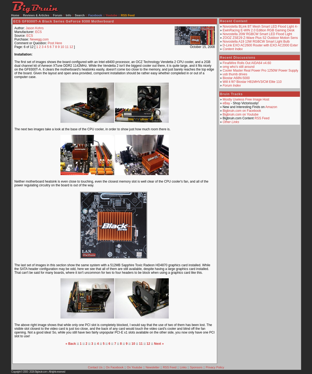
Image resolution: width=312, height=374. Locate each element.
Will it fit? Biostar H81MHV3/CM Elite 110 (252, 82)
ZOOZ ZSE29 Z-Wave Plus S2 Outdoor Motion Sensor (262, 38)
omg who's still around (238, 67)
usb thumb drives (235, 74)
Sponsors (196, 367)
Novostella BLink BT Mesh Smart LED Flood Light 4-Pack (264, 26)
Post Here (55, 43)
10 (62, 47)
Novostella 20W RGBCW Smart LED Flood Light (257, 34)
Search (80, 15)
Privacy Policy (215, 367)
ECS (38, 32)
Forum (57, 15)
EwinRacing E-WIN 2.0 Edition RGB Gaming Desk (259, 30)
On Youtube (134, 367)
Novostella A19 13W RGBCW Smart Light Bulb (256, 41)
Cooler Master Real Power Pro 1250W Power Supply (260, 70)
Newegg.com (39, 39)
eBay (226, 103)
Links (183, 367)
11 (67, 47)
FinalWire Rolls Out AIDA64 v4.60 (247, 63)
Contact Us (95, 367)
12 (71, 47)
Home (15, 15)
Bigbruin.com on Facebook (242, 111)
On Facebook (115, 367)
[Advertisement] (115, 354)
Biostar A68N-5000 (236, 78)
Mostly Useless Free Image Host (246, 99)
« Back (71, 344)
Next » (159, 344)
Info (68, 15)
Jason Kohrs (35, 28)
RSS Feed (261, 118)
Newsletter (153, 367)
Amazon (271, 107)
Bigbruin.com (41, 371)
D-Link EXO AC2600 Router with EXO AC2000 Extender (263, 45)
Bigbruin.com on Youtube (241, 114)
